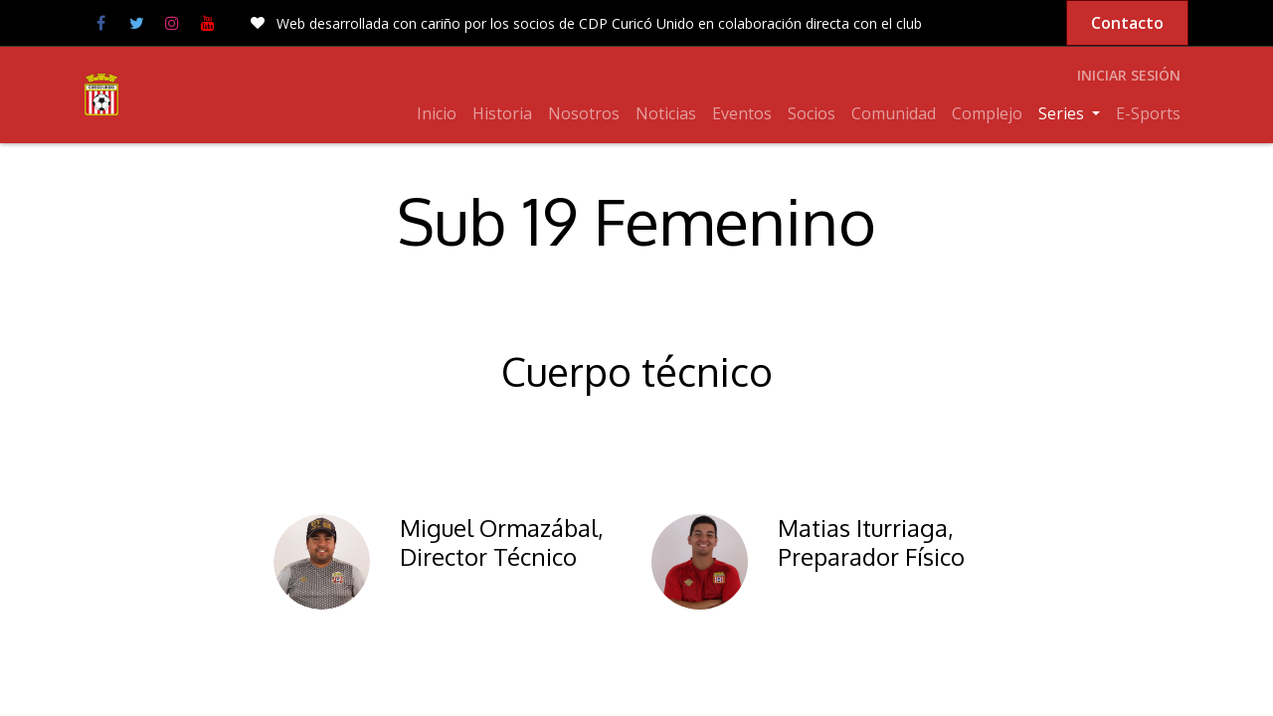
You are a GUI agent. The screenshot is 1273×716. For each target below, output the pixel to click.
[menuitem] (436, 113)
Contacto (1127, 23)
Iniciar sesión (1129, 75)
